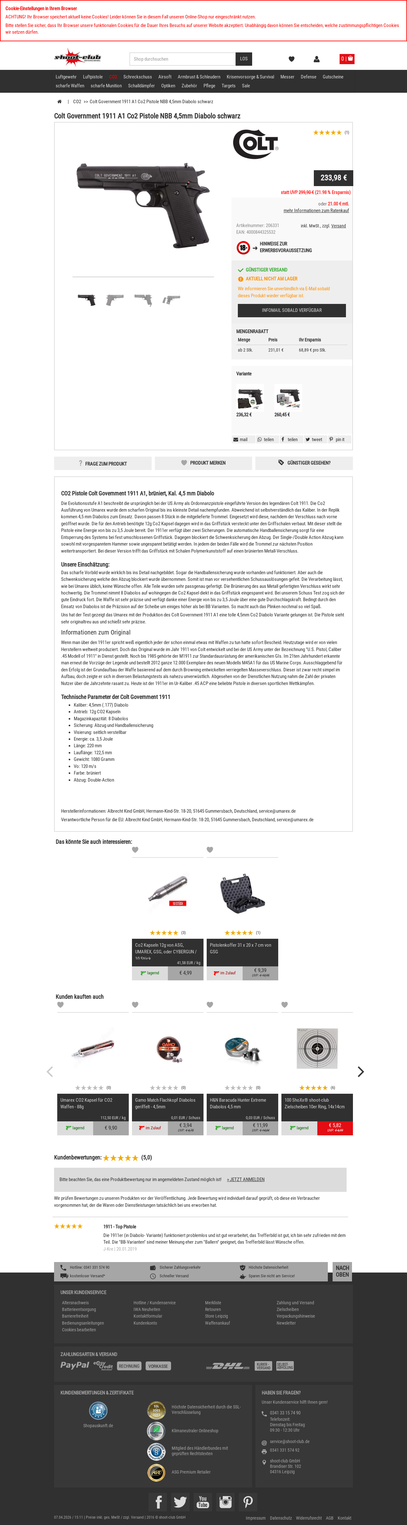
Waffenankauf (217, 1323)
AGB (330, 1518)
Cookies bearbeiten (79, 1329)
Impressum (256, 1518)
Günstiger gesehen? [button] (308, 463)
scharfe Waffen (70, 86)
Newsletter (286, 1323)
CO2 (113, 77)
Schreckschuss (137, 77)
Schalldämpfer (141, 86)
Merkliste (213, 1302)
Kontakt (344, 1518)
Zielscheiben (288, 1309)
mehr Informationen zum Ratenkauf (316, 210)
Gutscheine (333, 77)
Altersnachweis (75, 1302)
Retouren (213, 1309)
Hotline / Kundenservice (155, 1302)
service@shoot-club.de (290, 1441)
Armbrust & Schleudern (199, 77)
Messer (287, 77)
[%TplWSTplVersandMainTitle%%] (131, 1368)
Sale (246, 86)
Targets (229, 86)
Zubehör (189, 86)
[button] (336, 439)
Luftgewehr (66, 77)
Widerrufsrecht (309, 1518)
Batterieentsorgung (79, 1309)
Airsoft (164, 77)
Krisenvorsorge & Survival (250, 77)
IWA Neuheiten (147, 1309)
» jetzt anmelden (246, 1179)
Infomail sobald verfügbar (292, 310)
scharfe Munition (106, 86)
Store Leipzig (216, 1316)
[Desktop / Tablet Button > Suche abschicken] (244, 59)
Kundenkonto (145, 1323)
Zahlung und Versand (295, 1302)
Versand (338, 225)
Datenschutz (281, 1518)
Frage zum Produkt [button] (106, 464)
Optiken (168, 86)
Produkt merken (207, 463)
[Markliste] (135, 851)
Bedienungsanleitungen (83, 1323)
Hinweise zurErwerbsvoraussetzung (286, 247)
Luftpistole (93, 77)
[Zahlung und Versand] (276, 1368)
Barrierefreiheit (75, 1316)
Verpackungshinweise (296, 1316)
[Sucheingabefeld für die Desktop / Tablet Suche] (182, 59)
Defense (308, 77)
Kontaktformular (148, 1316)
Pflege (209, 86)
